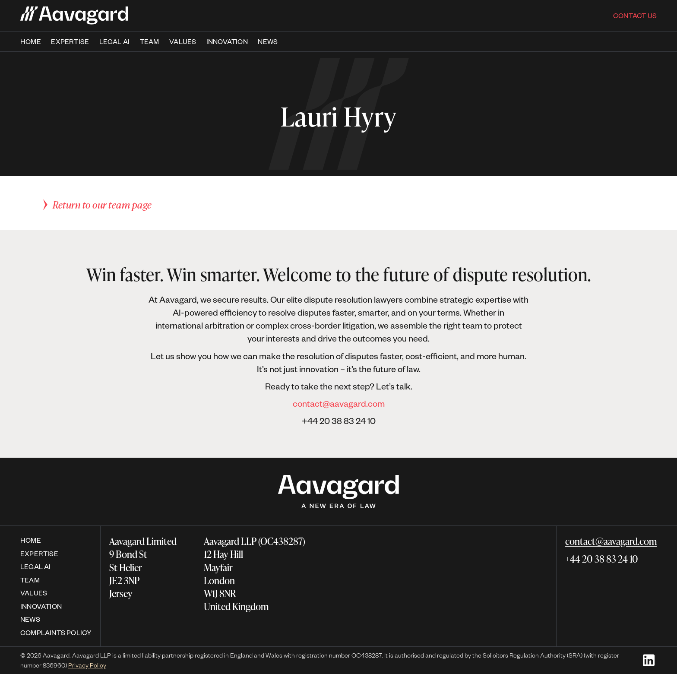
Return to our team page (102, 204)
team (149, 41)
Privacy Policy (87, 665)
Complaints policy (56, 632)
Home (30, 41)
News (268, 41)
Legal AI (114, 41)
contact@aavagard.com (339, 403)
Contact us (635, 15)
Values (182, 41)
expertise (70, 41)
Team (30, 579)
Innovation (227, 41)
